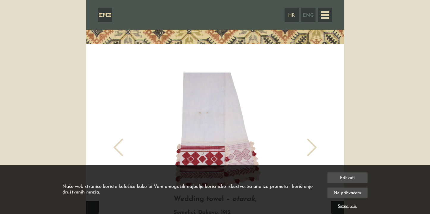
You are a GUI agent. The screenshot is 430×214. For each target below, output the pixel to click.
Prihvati (347, 178)
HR (291, 15)
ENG (308, 15)
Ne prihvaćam (347, 193)
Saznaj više (347, 206)
